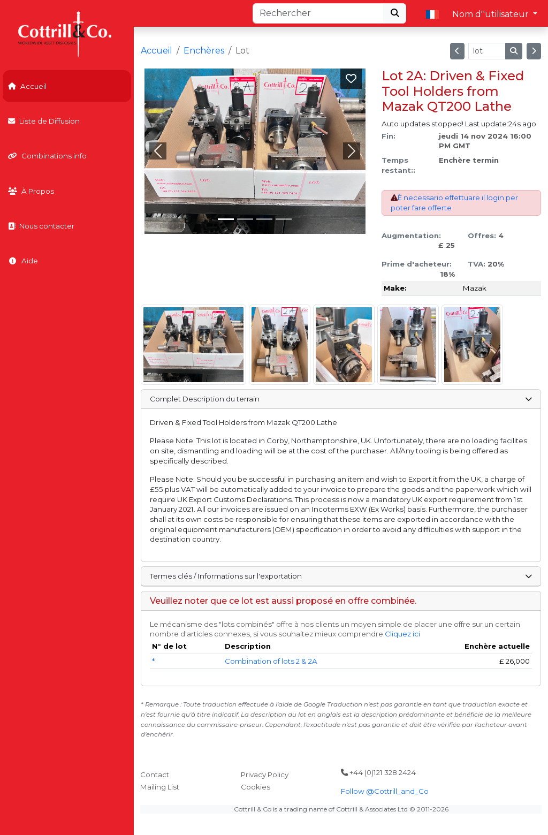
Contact (154, 774)
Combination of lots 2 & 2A (271, 661)
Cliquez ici (402, 633)
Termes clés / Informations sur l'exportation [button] (340, 576)
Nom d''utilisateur (491, 14)
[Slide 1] (245, 219)
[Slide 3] (284, 219)
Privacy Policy (264, 774)
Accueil (27, 86)
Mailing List (159, 787)
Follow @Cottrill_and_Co (385, 791)
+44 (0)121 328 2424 (378, 772)
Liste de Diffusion (44, 121)
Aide (23, 260)
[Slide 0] (226, 219)
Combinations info (47, 155)
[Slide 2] (264, 219)
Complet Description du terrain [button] (340, 398)
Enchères (204, 50)
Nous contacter (41, 226)
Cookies (255, 787)
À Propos (31, 191)
